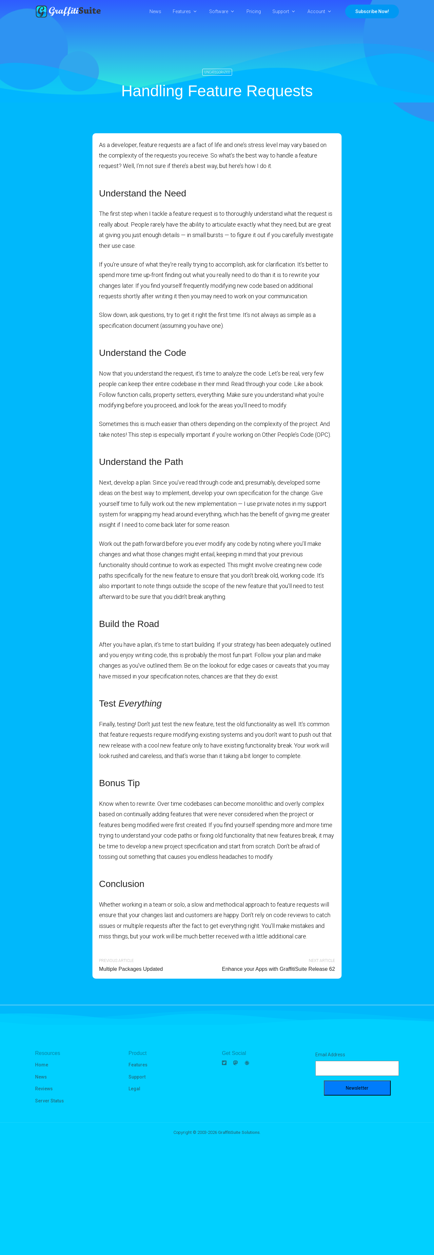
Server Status (49, 1100)
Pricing (254, 11)
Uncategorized (217, 72)
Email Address (330, 1054)
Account (316, 11)
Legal (134, 1088)
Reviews (44, 1088)
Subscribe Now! (372, 11)
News (155, 11)
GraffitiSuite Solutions (239, 1132)
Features (182, 11)
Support (280, 11)
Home (41, 1064)
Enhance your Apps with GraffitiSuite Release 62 (278, 969)
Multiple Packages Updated (131, 969)
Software (218, 11)
